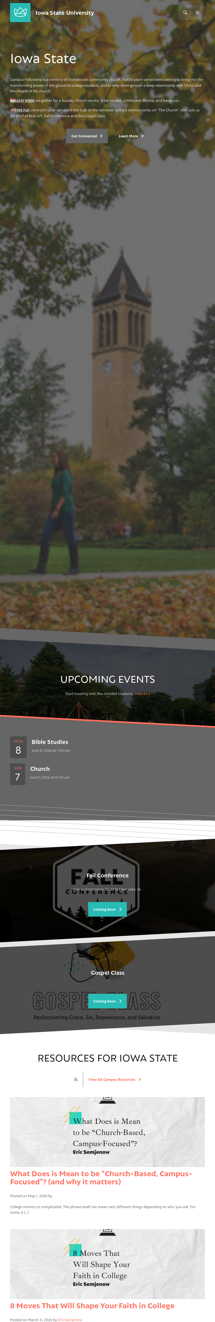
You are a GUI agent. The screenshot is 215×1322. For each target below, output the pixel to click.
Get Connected (87, 136)
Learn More (131, 136)
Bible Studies (50, 741)
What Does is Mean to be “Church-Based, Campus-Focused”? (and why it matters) (101, 1177)
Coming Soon (107, 909)
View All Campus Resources (114, 1079)
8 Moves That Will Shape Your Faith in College (92, 1305)
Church (40, 768)
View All (142, 693)
